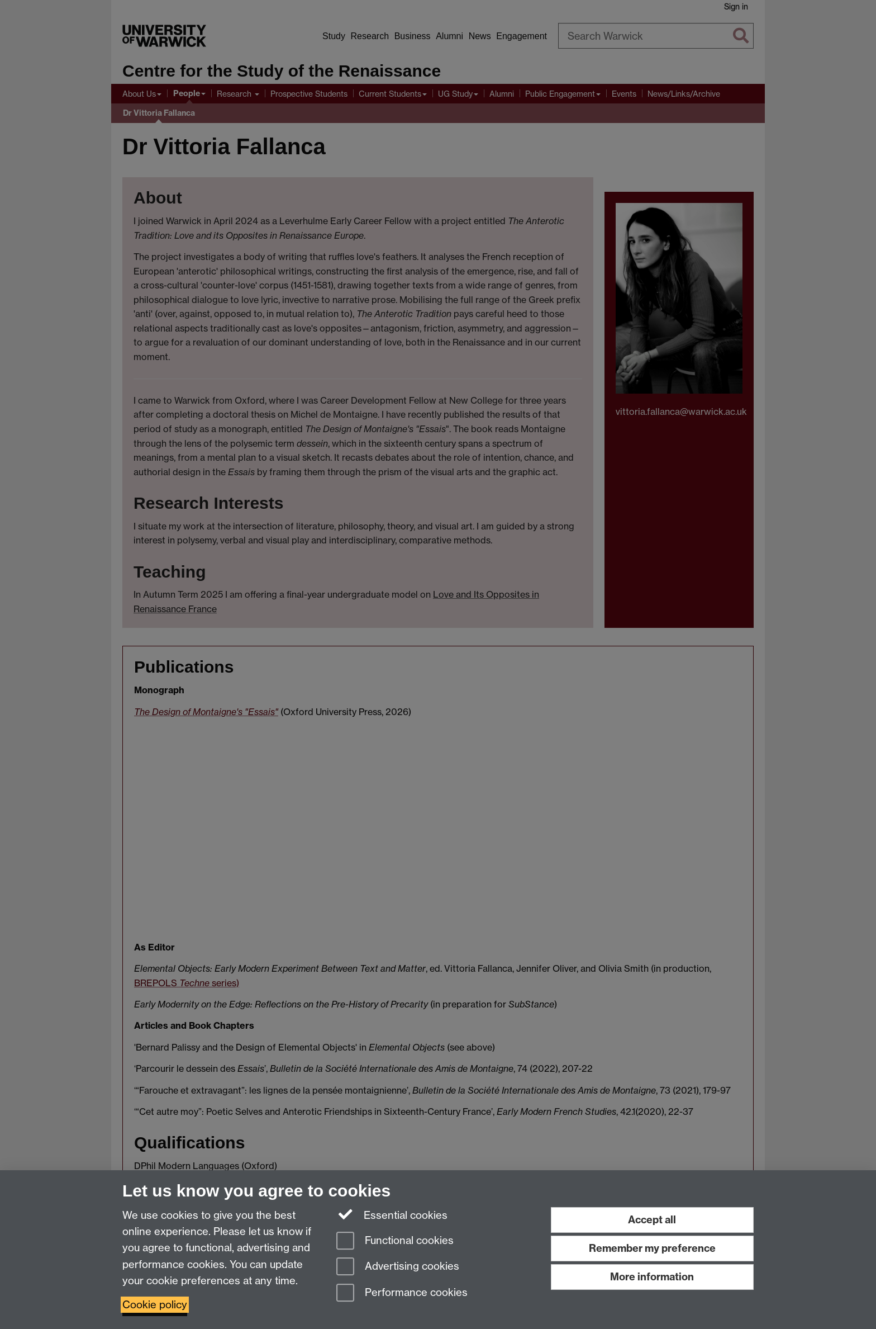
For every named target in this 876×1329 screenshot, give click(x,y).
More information (652, 1276)
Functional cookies (395, 1241)
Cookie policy (154, 1304)
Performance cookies (402, 1293)
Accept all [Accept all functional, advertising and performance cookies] (652, 1219)
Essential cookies (391, 1214)
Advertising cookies (397, 1267)
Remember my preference (652, 1248)
